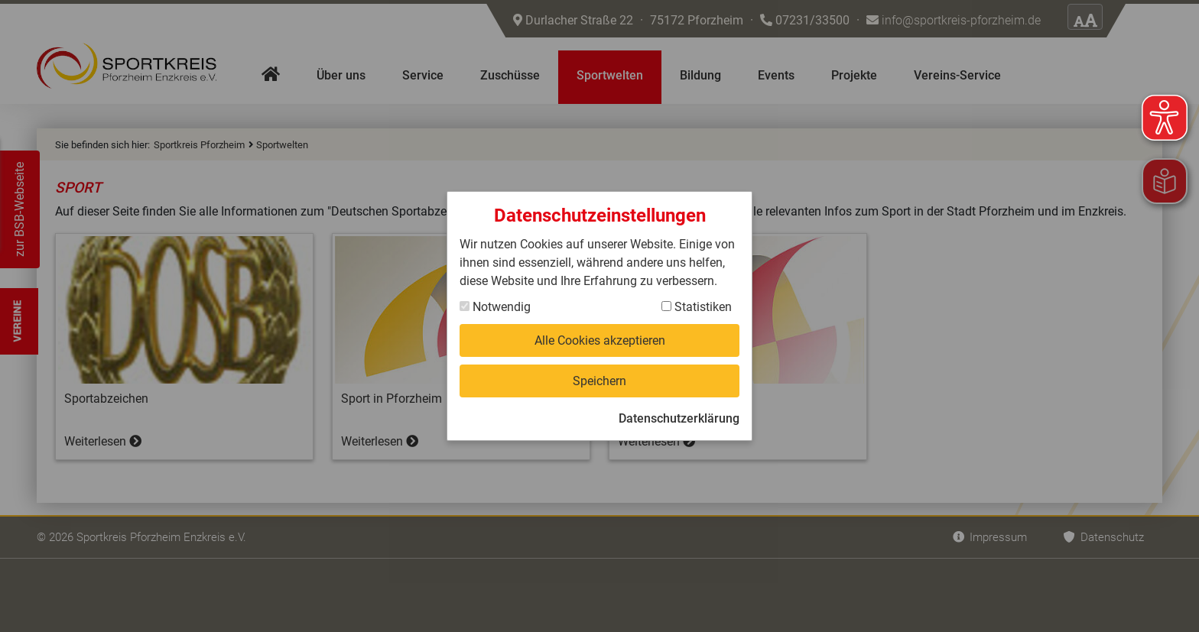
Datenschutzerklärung (679, 418)
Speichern (599, 381)
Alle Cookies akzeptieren (600, 340)
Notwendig (495, 307)
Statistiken (696, 307)
